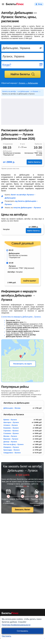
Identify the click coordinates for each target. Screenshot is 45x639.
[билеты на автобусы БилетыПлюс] (10, 613)
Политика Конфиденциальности (16, 625)
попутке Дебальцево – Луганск (27, 208)
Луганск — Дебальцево (28, 83)
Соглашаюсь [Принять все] (22, 631)
